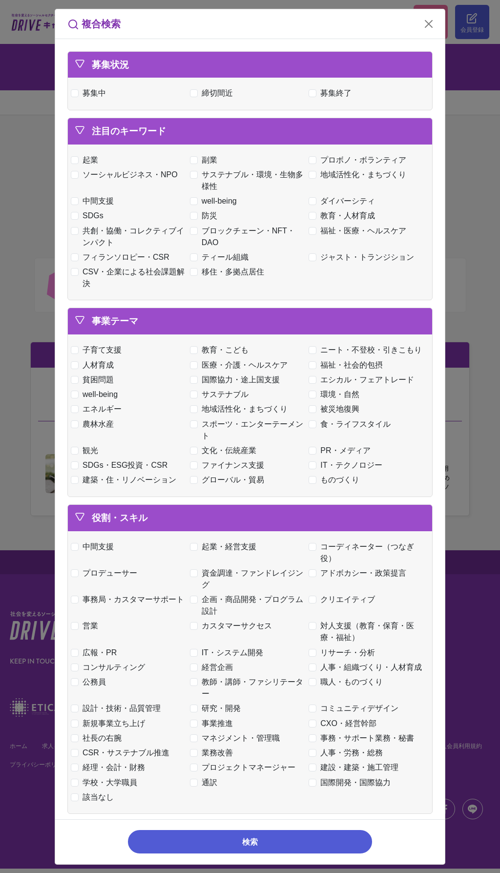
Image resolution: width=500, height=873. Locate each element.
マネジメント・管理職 (237, 738)
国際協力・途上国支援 (237, 379)
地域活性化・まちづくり (359, 174)
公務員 (90, 682)
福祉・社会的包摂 (348, 365)
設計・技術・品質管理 (118, 708)
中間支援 (94, 201)
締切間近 (213, 93)
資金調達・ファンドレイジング (248, 579)
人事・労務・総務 (348, 752)
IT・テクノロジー (347, 465)
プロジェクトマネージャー (244, 767)
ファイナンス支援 (229, 465)
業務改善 (213, 752)
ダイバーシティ (344, 201)
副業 (205, 160)
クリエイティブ (344, 599)
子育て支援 (98, 350)
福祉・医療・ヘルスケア (359, 231)
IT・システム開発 (228, 652)
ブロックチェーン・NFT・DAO (244, 237)
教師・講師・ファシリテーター (248, 688)
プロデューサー (106, 573)
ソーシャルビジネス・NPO (126, 174)
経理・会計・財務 (110, 767)
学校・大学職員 (106, 782)
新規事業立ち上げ (110, 723)
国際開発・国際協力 (352, 782)
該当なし (94, 797)
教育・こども (221, 350)
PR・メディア (341, 450)
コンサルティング (110, 667)
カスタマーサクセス (233, 626)
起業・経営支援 (225, 546)
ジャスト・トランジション (363, 257)
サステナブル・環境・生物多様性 (248, 180)
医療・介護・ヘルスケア (241, 365)
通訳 (205, 782)
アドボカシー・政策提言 (359, 573)
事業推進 (213, 723)
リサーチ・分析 (344, 652)
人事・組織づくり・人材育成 (367, 667)
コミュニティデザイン (355, 708)
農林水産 (94, 424)
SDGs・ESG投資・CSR (121, 465)
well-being (215, 201)
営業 (86, 626)
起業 (86, 160)
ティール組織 (221, 257)
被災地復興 (336, 409)
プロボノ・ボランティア (359, 160)
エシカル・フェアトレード (363, 379)
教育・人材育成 (344, 215)
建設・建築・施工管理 (355, 767)
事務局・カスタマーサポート (129, 599)
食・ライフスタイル (352, 424)
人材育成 (94, 365)
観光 (86, 450)
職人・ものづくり (348, 682)
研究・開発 (217, 708)
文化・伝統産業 (225, 450)
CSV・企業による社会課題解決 (130, 278)
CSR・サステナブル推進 (122, 752)
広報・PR (96, 652)
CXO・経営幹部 (344, 723)
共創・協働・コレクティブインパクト (129, 237)
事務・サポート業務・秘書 (363, 738)
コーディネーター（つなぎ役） (363, 552)
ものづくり (336, 480)
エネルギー (98, 409)
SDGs (89, 215)
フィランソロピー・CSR (122, 257)
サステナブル (221, 394)
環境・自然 (336, 394)
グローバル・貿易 (229, 480)
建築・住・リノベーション (125, 480)
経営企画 (213, 667)
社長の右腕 (98, 738)
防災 (205, 215)
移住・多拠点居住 (229, 272)
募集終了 (332, 93)
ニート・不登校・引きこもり (367, 350)
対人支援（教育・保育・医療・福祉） (363, 632)
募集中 (90, 93)
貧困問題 (94, 379)
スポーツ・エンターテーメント (248, 430)
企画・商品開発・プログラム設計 (248, 605)
